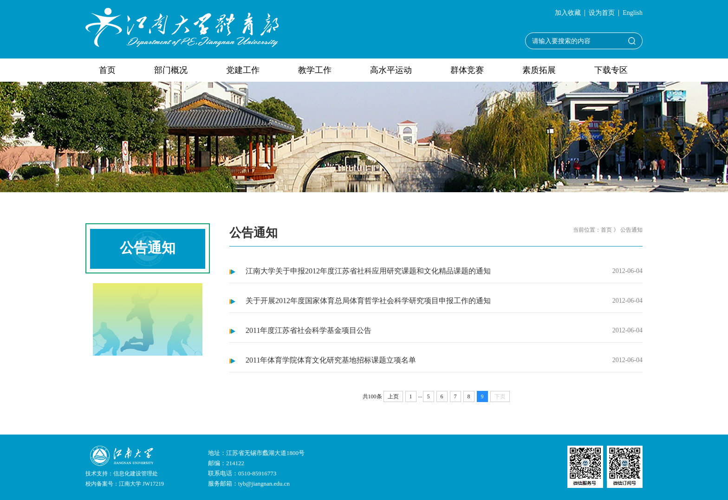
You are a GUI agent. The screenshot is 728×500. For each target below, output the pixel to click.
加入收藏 (568, 13)
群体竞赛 (467, 70)
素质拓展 (539, 70)
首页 (107, 70)
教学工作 (315, 70)
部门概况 (171, 70)
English (633, 13)
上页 (393, 396)
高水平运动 (391, 70)
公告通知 (631, 230)
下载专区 (611, 70)
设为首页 (602, 13)
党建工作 (243, 70)
